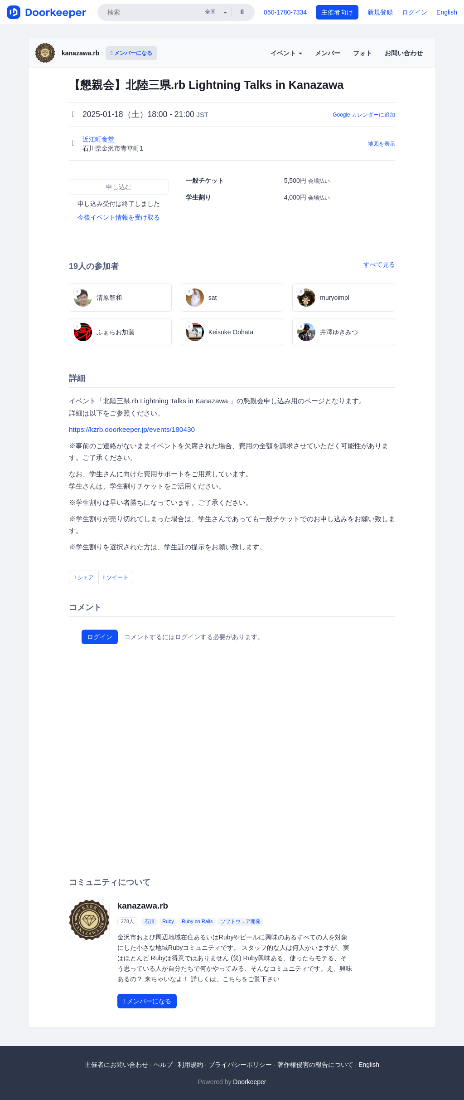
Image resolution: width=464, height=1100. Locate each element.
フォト (362, 53)
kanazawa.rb (80, 53)
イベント (286, 53)
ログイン (414, 12)
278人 (127, 921)
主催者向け (337, 12)
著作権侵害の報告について (315, 1064)
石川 (150, 921)
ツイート (116, 577)
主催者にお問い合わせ (116, 1064)
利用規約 (190, 1064)
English (446, 12)
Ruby (168, 921)
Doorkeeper (249, 1081)
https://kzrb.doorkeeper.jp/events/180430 (132, 429)
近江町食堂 (99, 139)
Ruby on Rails (197, 921)
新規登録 (380, 12)
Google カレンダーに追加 (364, 115)
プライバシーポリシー (240, 1064)
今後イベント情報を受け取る (118, 217)
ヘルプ (163, 1064)
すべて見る (379, 264)
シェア (84, 577)
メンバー (327, 53)
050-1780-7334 (285, 12)
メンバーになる (131, 53)
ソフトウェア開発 (241, 921)
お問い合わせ (404, 53)
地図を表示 (381, 144)
